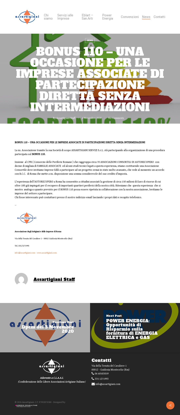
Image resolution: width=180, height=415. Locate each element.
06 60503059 (100, 373)
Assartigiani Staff (65, 118)
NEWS (90, 40)
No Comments (116, 118)
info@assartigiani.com (25, 253)
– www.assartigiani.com (46, 253)
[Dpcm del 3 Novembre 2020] (45, 327)
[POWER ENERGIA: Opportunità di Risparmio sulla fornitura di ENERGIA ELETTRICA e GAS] (135, 327)
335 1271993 (100, 378)
